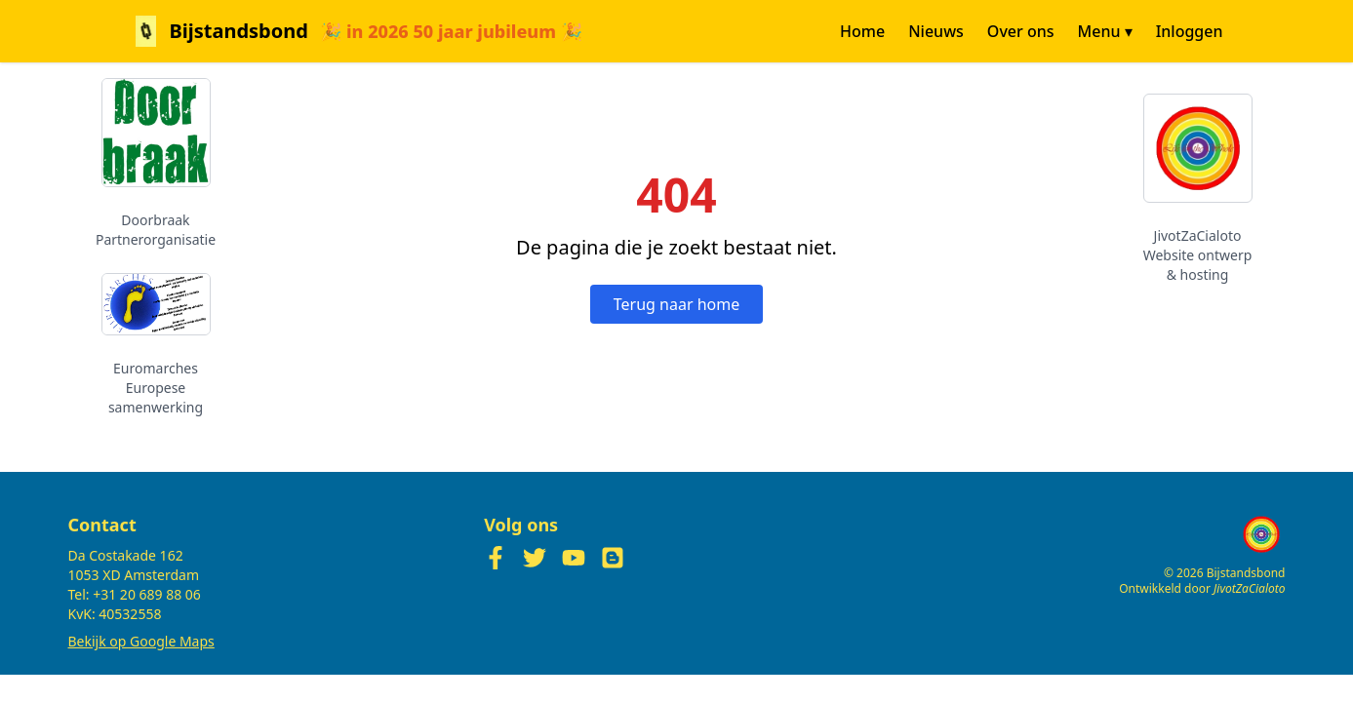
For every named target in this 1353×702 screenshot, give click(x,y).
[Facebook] (495, 557)
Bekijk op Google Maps (141, 641)
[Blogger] (612, 557)
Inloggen (1189, 31)
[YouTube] (573, 557)
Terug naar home (676, 304)
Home (862, 31)
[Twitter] (534, 557)
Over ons (1021, 31)
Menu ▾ (1105, 31)
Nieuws (936, 31)
